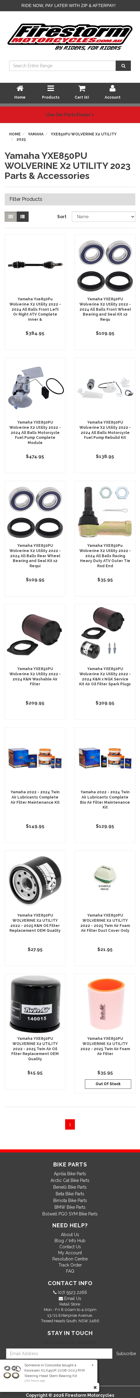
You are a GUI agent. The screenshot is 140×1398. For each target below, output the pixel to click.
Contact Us (70, 1246)
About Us (70, 1234)
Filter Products (25, 199)
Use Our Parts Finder (70, 114)
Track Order (70, 1265)
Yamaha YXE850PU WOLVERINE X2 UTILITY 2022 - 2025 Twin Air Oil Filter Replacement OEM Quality (35, 1048)
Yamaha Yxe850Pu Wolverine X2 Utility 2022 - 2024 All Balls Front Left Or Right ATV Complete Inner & (35, 309)
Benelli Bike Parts (70, 1187)
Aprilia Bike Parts (70, 1173)
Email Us (72, 1298)
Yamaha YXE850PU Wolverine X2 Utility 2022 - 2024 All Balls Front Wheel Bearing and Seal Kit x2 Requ (105, 309)
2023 (21, 139)
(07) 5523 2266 (72, 1292)
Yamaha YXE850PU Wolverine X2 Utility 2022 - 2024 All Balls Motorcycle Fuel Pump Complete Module (35, 432)
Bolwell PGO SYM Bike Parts (70, 1213)
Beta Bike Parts (70, 1193)
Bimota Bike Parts (70, 1200)
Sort (61, 216)
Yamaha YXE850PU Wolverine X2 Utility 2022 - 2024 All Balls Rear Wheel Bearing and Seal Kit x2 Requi (35, 555)
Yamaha (36, 134)
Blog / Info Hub (70, 1240)
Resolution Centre (70, 1258)
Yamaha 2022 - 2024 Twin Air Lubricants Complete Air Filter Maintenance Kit (35, 797)
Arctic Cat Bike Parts (70, 1180)
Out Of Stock (108, 1084)
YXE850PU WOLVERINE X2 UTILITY (84, 134)
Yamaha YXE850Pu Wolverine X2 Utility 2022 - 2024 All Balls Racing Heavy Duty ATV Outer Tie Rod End (105, 555)
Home (15, 134)
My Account (70, 1252)
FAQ (70, 1271)
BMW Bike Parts (70, 1207)
